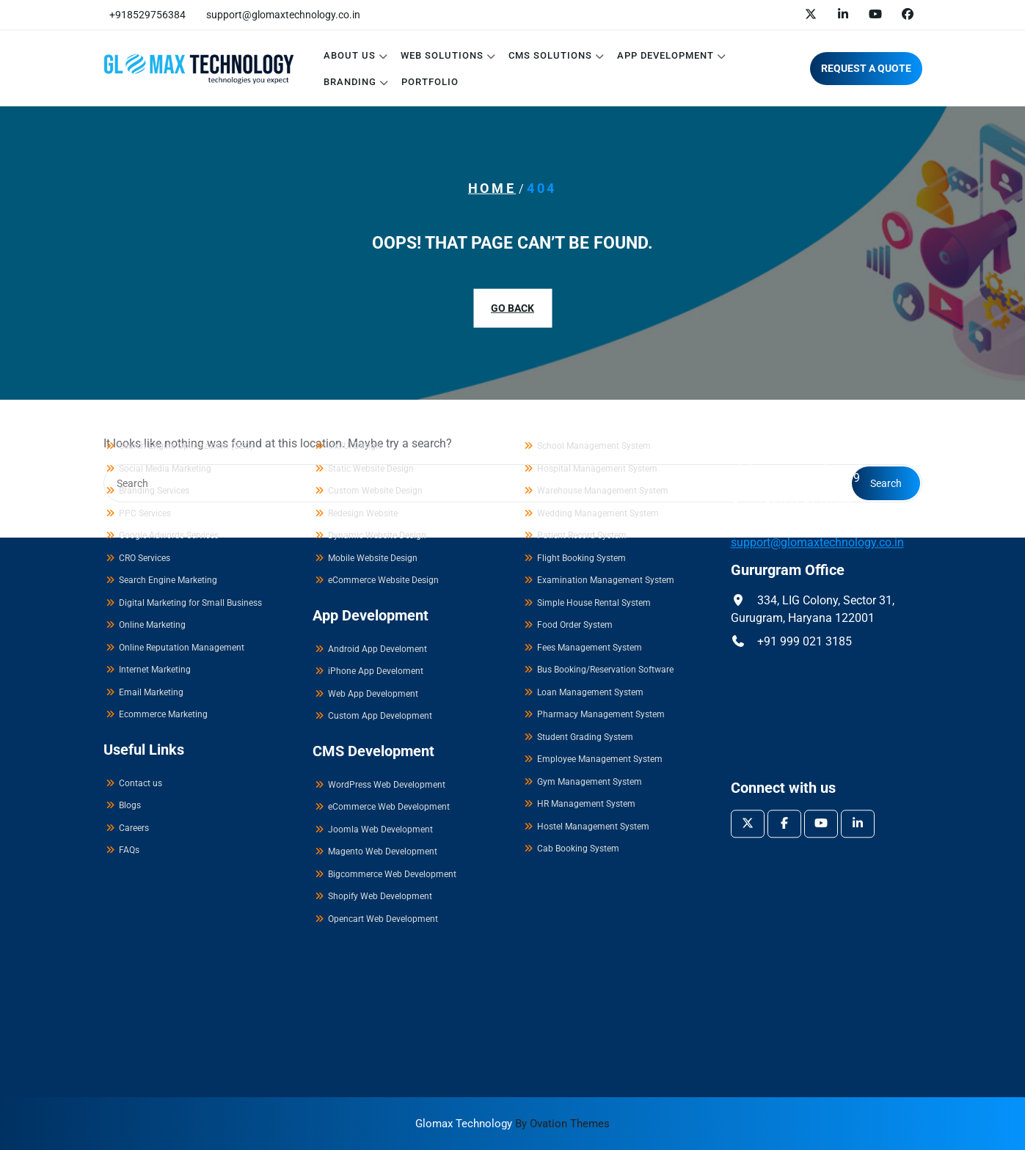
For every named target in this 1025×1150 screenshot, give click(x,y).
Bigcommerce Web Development (392, 720)
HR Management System (586, 650)
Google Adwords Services (169, 382)
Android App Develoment (377, 495)
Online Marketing (152, 471)
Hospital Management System (597, 315)
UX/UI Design (354, 293)
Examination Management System (605, 427)
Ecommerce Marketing (163, 561)
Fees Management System (589, 493)
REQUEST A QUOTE (866, 68)
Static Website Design (371, 315)
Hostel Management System (593, 672)
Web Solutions (442, 55)
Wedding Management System (598, 359)
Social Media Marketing (165, 315)
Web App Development (373, 540)
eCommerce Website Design (383, 427)
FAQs (129, 697)
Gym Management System (589, 628)
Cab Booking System (578, 695)
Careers (134, 674)
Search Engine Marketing (168, 427)
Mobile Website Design (372, 404)
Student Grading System (585, 583)
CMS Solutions (550, 55)
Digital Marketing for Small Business (190, 449)
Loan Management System (590, 538)
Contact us (140, 629)
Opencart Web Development (383, 765)
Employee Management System (600, 606)
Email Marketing (151, 538)
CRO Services (144, 404)
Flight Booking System (581, 404)
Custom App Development (380, 562)
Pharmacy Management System (601, 561)
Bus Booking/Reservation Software (605, 516)
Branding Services (154, 337)
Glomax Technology (512, 1123)
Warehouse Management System (602, 337)
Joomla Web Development (380, 675)
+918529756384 (147, 15)
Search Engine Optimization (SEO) (186, 293)
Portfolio (430, 81)
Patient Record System (582, 382)
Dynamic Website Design (377, 382)
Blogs (130, 652)
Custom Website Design (375, 337)
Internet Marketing (155, 516)
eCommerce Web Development (389, 653)
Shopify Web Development (380, 743)
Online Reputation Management (181, 493)
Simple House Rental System (594, 449)
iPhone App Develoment (375, 518)
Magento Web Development (382, 698)
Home (492, 188)
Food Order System (575, 471)
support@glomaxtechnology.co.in (283, 15)
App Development (665, 55)
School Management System (594, 293)
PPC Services (145, 359)
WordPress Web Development (386, 631)
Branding (350, 81)
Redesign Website (363, 359)
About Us (350, 55)
